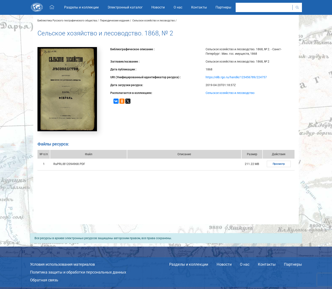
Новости (224, 264)
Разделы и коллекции (188, 264)
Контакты (267, 264)
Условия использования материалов (62, 264)
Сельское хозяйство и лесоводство (153, 20)
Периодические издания (114, 20)
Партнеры (293, 264)
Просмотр (279, 163)
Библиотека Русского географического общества (67, 20)
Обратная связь (44, 280)
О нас (244, 264)
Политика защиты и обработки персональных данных (78, 272)
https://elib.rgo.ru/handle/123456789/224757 (236, 77)
